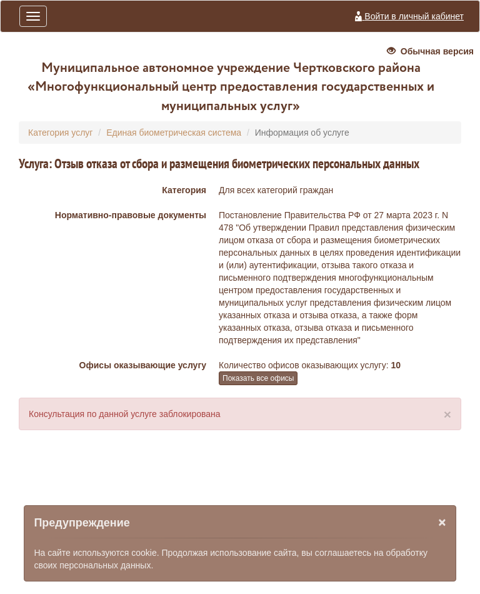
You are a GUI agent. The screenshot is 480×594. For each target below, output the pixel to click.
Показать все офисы (258, 378)
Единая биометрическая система (173, 133)
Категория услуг (60, 133)
